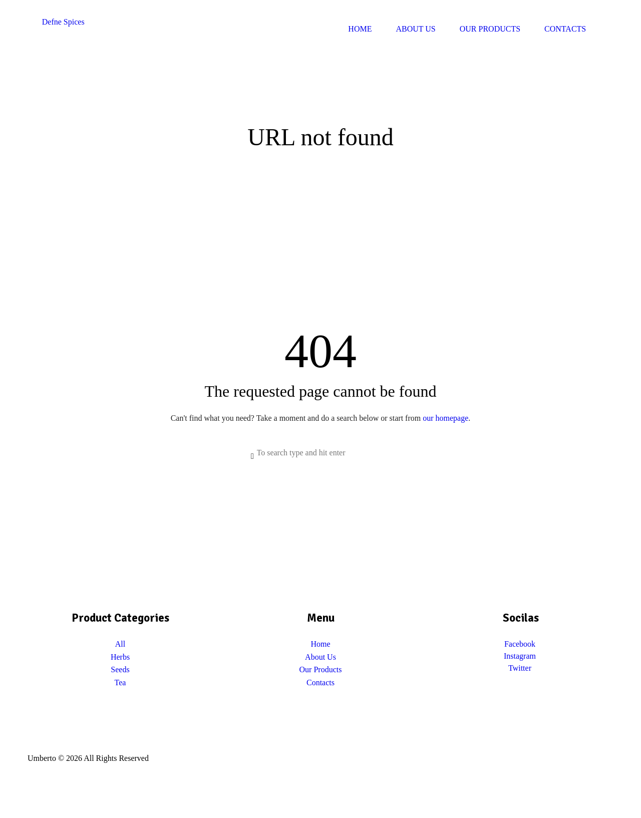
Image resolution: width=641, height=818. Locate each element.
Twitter (519, 668)
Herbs (120, 657)
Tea (120, 682)
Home (320, 644)
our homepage (445, 418)
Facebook (519, 644)
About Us (320, 657)
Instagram (520, 656)
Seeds (120, 669)
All (120, 644)
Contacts (320, 682)
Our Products (320, 669)
